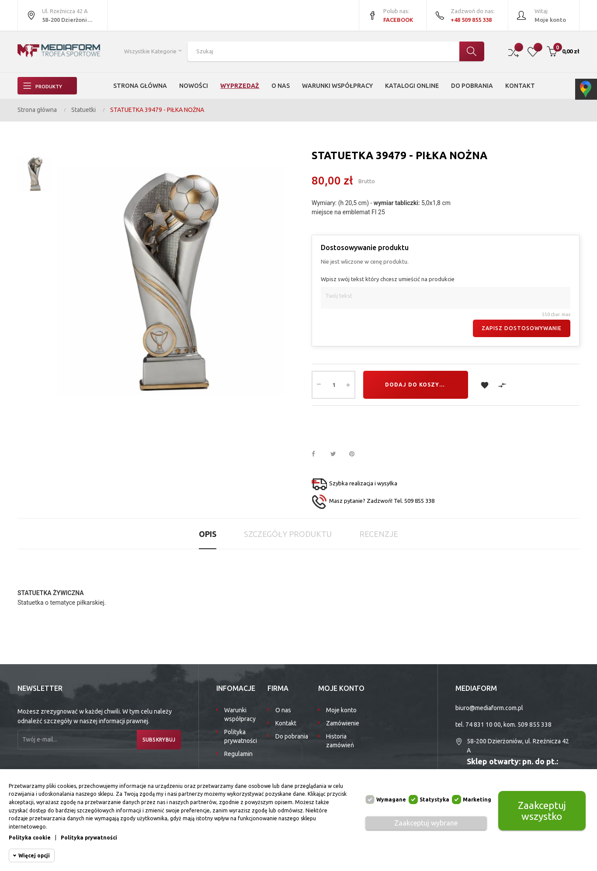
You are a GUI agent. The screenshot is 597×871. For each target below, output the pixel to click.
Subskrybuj (155, 739)
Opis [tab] (207, 534)
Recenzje (378, 534)
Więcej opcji (34, 855)
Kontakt (285, 723)
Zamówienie (342, 723)
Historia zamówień (340, 741)
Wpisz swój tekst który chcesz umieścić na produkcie (388, 279)
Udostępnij (318, 454)
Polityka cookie (30, 837)
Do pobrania (291, 736)
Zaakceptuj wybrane (426, 823)
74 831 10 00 (483, 724)
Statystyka (434, 799)
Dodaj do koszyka (416, 384)
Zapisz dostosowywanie (522, 328)
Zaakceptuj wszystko (542, 810)
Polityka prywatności (240, 736)
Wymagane (391, 799)
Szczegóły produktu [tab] (288, 534)
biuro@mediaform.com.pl (489, 707)
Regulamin (238, 753)
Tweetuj (337, 454)
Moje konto (341, 710)
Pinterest (355, 454)
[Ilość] (333, 385)
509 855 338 (534, 724)
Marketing (477, 799)
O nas (283, 710)
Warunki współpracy (240, 714)
